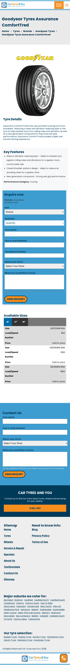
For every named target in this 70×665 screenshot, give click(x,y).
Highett (35, 609)
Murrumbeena (23, 615)
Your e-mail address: (15, 240)
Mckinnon (56, 612)
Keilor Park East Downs (29, 612)
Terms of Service (56, 291)
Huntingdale (59, 609)
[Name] (34, 234)
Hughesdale (46, 609)
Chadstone (9, 603)
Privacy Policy (42, 291)
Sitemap (9, 579)
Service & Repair (14, 548)
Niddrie (35, 615)
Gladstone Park (11, 609)
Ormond (8, 619)
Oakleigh (44, 615)
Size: (6, 207)
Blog (35, 529)
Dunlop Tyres (24, 636)
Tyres (7, 535)
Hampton (25, 609)
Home (5, 31)
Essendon (21, 606)
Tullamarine (34, 619)
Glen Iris (57, 606)
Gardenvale (33, 606)
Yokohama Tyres (55, 636)
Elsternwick (9, 606)
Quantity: (9, 218)
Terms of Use (40, 542)
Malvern (46, 612)
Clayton (20, 603)
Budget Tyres (10, 636)
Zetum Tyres (10, 640)
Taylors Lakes (20, 619)
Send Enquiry (16, 299)
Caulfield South (57, 600)
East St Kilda (47, 603)
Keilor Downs (10, 612)
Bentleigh (8, 600)
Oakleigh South (57, 615)
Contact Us (11, 573)
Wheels (8, 542)
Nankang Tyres (25, 640)
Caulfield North (41, 600)
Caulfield (28, 600)
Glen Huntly (46, 606)
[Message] (34, 282)
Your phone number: (15, 251)
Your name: (10, 229)
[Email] (34, 245)
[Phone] (34, 255)
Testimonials (12, 567)
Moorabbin (9, 615)
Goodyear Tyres (42, 640)
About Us (9, 560)
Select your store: (13, 261)
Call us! (35, 508)
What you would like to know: (20, 272)
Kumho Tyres (39, 636)
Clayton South (32, 603)
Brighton (18, 600)
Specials (9, 554)
